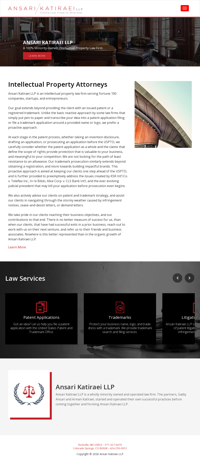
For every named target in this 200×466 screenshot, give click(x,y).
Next (190, 283)
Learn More (17, 247)
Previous (176, 283)
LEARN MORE (37, 55)
